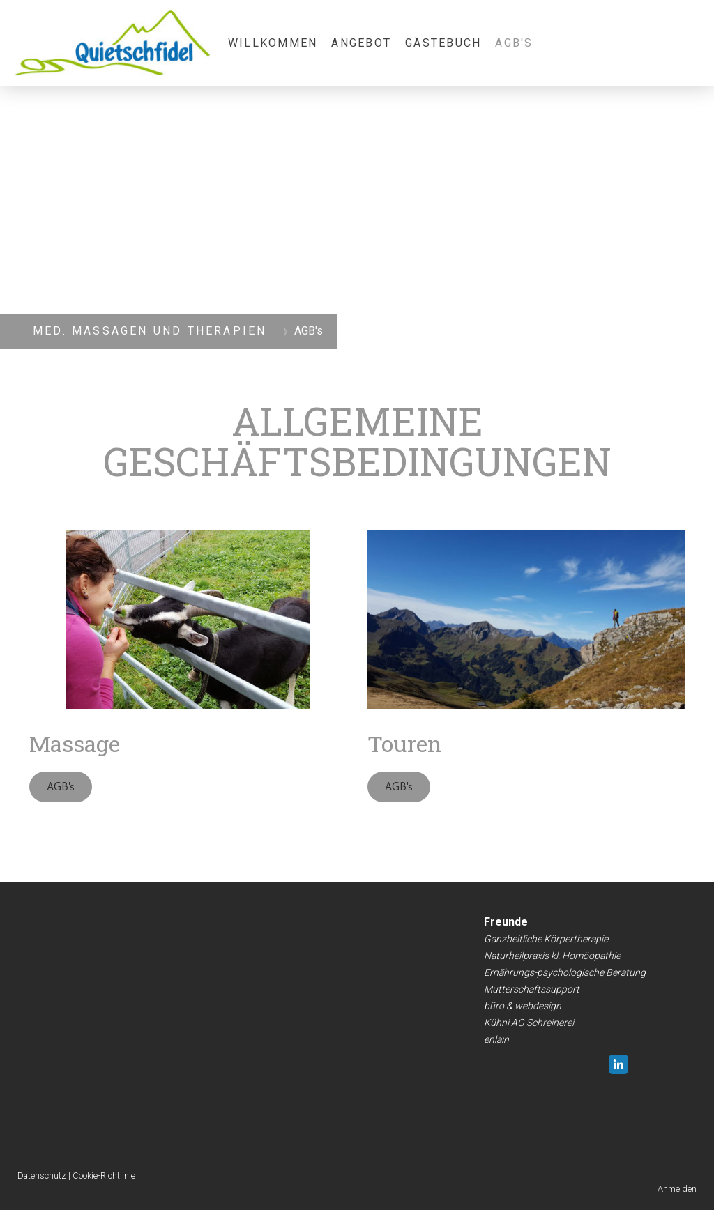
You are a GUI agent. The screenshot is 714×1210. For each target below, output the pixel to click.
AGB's (514, 42)
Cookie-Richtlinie (104, 1175)
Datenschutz (41, 1175)
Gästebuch (443, 42)
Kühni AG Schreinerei (529, 1022)
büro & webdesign (522, 1005)
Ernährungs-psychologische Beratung (565, 972)
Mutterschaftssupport (531, 989)
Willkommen (272, 42)
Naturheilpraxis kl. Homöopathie (552, 955)
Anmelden (677, 1189)
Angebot (361, 42)
